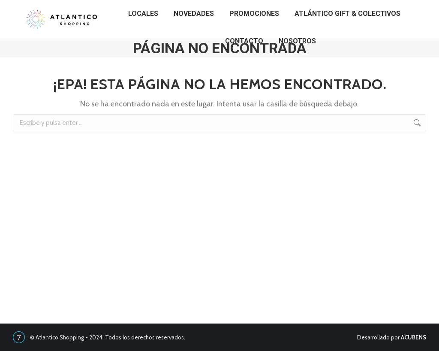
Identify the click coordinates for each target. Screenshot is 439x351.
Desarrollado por (391, 337)
